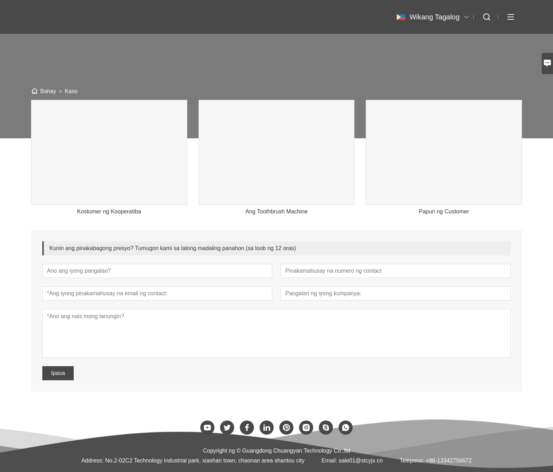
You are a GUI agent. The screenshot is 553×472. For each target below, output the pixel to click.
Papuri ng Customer (444, 211)
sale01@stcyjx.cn (361, 461)
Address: (92, 461)
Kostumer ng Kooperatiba (109, 211)
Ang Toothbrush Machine (276, 211)
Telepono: (412, 461)
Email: (329, 461)
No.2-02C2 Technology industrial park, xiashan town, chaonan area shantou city (204, 461)
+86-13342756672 (449, 461)
